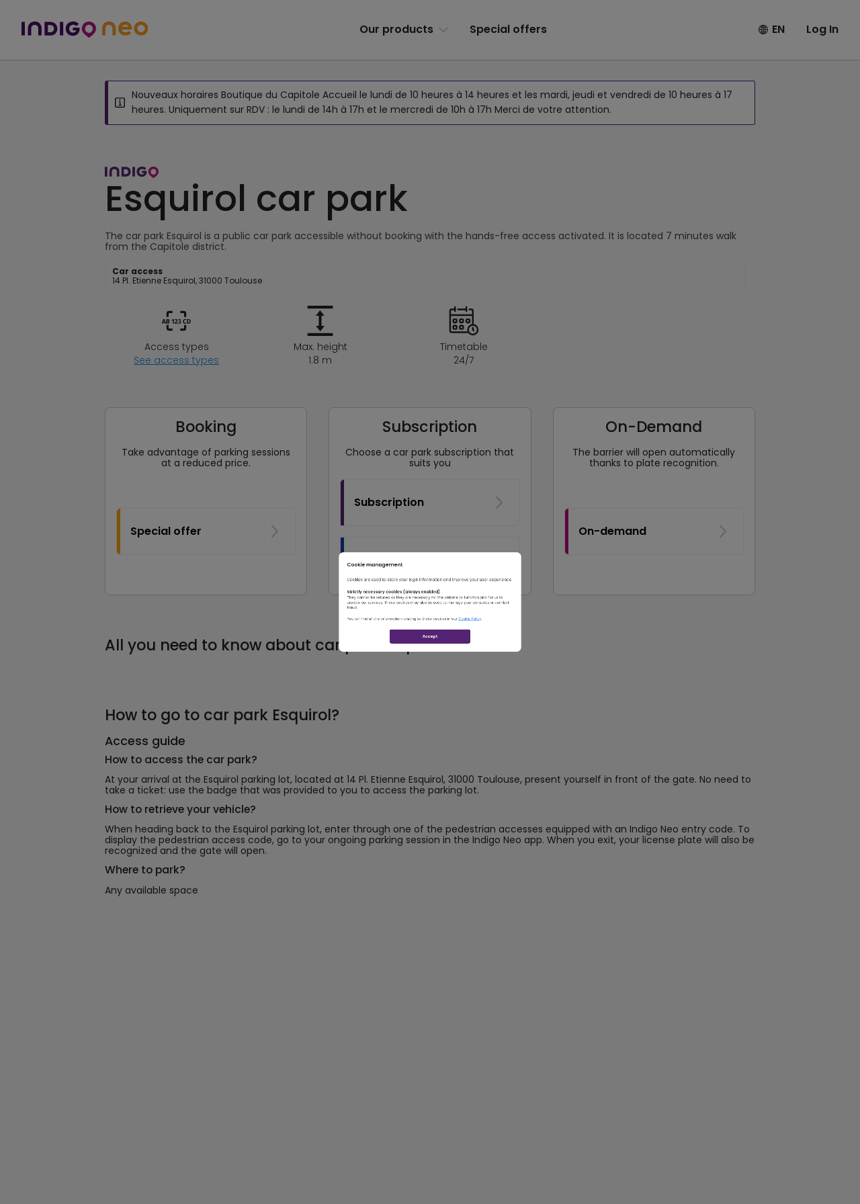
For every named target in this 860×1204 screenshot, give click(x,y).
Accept (430, 693)
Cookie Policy (536, 646)
